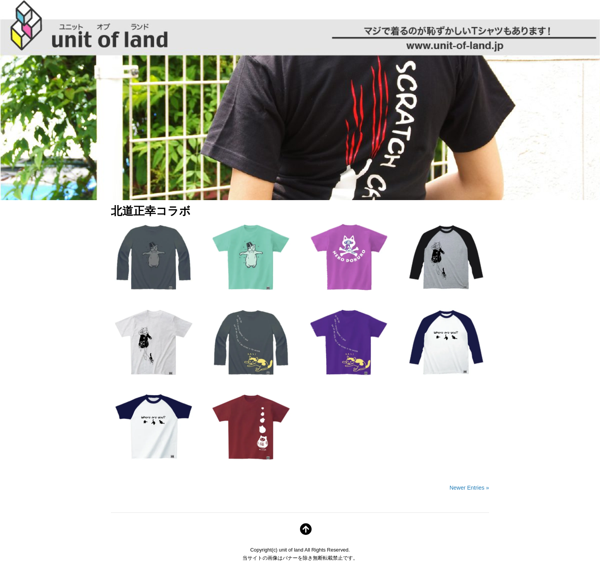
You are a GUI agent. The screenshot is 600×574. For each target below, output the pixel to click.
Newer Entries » (469, 488)
